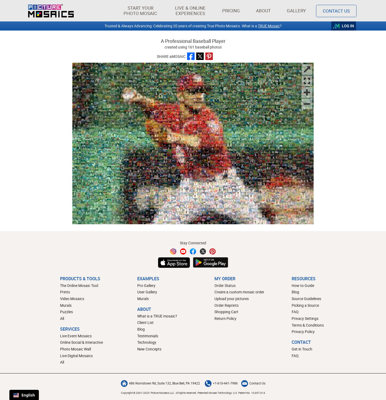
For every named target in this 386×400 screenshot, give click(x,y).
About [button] (264, 11)
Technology (146, 342)
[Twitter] (203, 251)
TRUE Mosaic (269, 25)
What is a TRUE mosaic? (157, 316)
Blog (141, 329)
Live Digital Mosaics (76, 355)
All (62, 318)
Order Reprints (226, 305)
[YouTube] (183, 251)
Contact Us (253, 383)
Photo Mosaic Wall (75, 349)
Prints (65, 291)
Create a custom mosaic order (239, 291)
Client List (145, 322)
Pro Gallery (146, 285)
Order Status (225, 285)
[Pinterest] (212, 251)
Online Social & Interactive (81, 342)
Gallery (296, 11)
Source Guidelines (306, 298)
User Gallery (147, 291)
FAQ (295, 311)
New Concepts (149, 349)
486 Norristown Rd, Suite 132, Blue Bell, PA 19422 (160, 383)
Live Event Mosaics (76, 335)
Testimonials (147, 335)
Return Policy (225, 318)
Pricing (231, 11)
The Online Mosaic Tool (79, 285)
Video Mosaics (72, 298)
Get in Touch (302, 349)
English (24, 395)
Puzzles (66, 311)
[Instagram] (173, 251)
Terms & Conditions (308, 325)
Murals (66, 305)
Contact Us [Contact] (336, 11)
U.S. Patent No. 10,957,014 (249, 393)
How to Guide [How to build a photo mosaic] (303, 285)
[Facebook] (193, 251)
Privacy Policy (303, 331)
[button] (140, 10)
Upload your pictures (231, 298)
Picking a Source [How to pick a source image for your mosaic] (305, 305)
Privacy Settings (305, 318)
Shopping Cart (226, 311)
